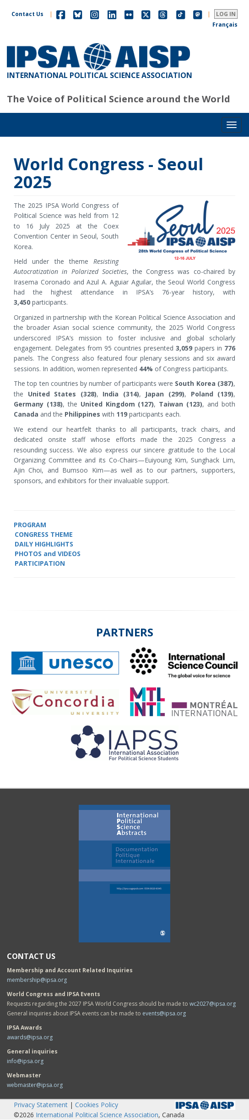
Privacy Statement (41, 1104)
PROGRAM (30, 524)
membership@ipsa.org (37, 980)
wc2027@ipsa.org (212, 1004)
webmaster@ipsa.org (35, 1085)
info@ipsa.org (25, 1061)
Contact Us (27, 14)
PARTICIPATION (40, 563)
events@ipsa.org (164, 1013)
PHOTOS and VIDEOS (48, 553)
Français (225, 24)
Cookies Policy (96, 1104)
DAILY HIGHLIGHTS (44, 544)
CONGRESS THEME (44, 534)
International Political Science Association (97, 1114)
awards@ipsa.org (30, 1037)
